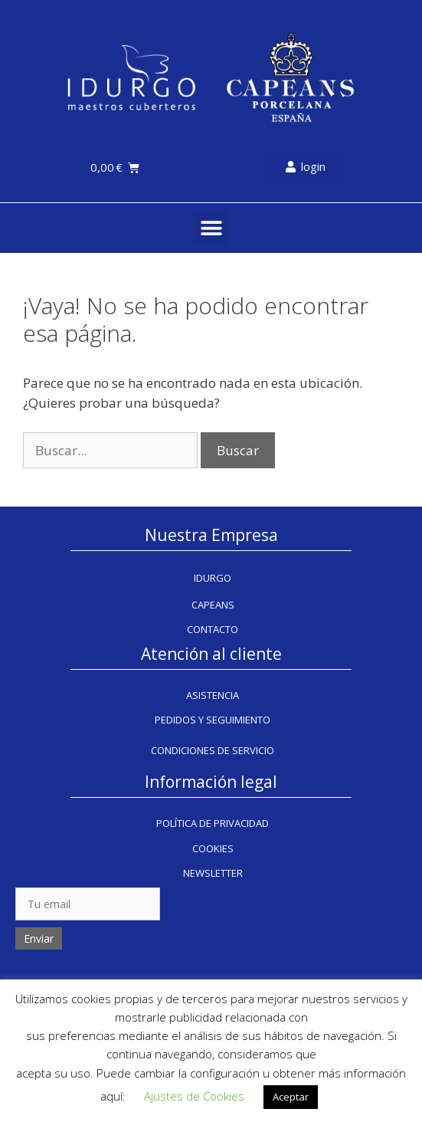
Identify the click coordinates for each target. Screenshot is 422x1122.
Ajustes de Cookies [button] (194, 1096)
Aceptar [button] (291, 1097)
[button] (211, 228)
